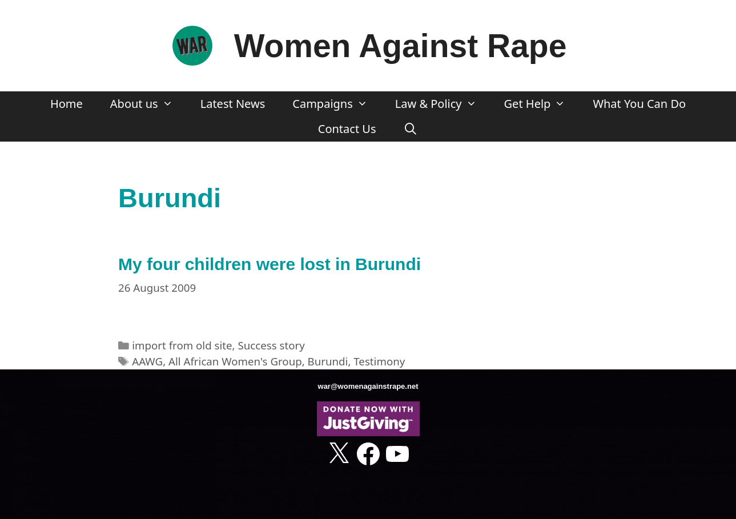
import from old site (182, 345)
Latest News (233, 103)
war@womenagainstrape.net (368, 386)
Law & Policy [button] (442, 103)
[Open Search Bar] (411, 129)
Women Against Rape (400, 45)
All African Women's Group (235, 361)
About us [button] (148, 103)
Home (66, 103)
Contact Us (347, 128)
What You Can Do (639, 103)
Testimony (379, 361)
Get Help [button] (542, 103)
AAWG (147, 361)
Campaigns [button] (336, 103)
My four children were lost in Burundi (269, 264)
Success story (271, 345)
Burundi (328, 361)
